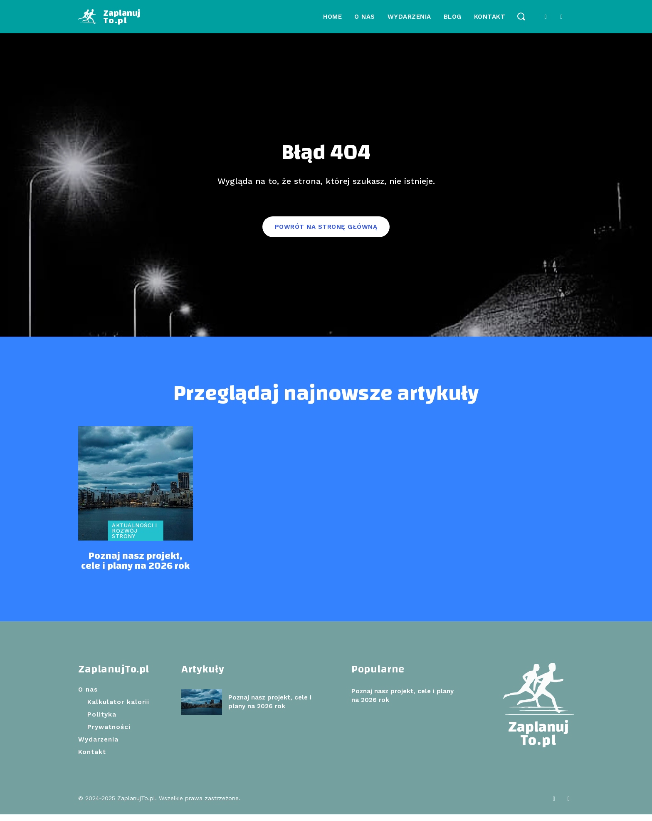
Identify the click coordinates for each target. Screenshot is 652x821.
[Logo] (109, 16)
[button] (520, 16)
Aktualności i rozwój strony (134, 537)
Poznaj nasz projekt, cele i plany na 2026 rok (135, 568)
